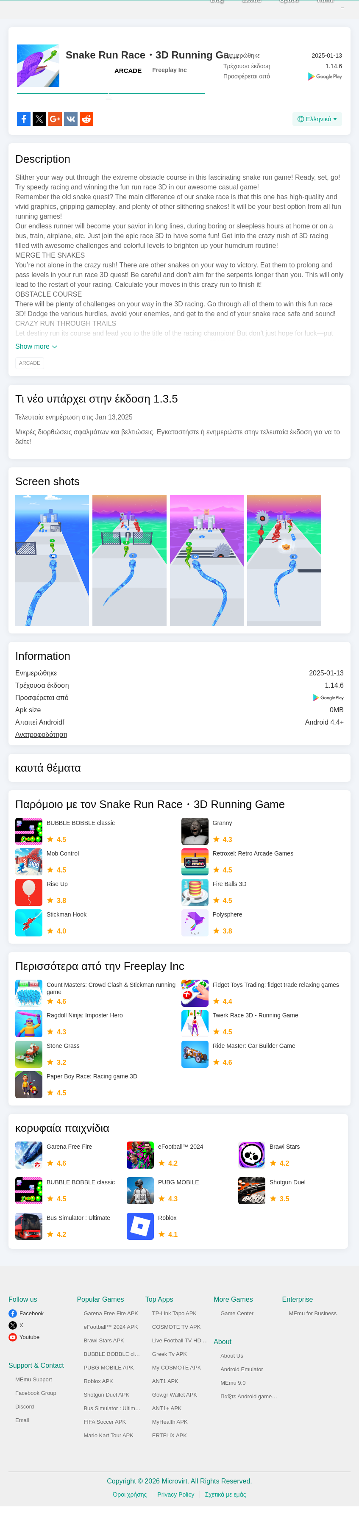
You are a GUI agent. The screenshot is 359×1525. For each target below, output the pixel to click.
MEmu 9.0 (232, 1401)
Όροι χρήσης (130, 1513)
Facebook (31, 1332)
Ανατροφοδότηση (41, 753)
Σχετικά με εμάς (225, 1513)
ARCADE (128, 70)
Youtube (29, 1356)
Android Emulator (241, 1388)
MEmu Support (33, 1398)
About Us (231, 1374)
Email (22, 1439)
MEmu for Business (313, 1332)
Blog (204, 9)
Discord (24, 1425)
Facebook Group (35, 1411)
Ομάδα (276, 9)
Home (313, 9)
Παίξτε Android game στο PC (255, 1415)
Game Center (236, 1332)
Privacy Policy (175, 1513)
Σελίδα (239, 9)
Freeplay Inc (169, 70)
